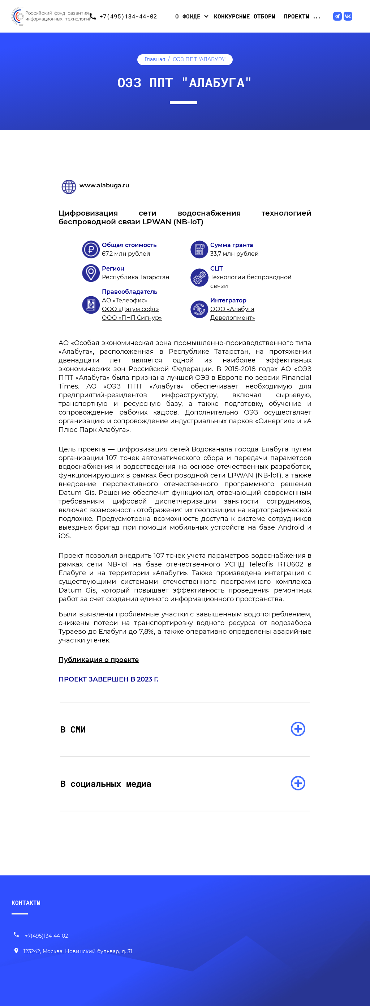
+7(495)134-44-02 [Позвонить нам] (40, 936)
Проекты (296, 16)
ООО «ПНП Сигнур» (132, 317)
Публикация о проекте (99, 660)
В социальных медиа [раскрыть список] (105, 783)
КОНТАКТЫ (26, 902)
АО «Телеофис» (125, 300)
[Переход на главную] (48, 16)
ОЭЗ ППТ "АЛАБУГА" (199, 59)
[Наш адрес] (72, 951)
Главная (155, 59)
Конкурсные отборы (244, 16)
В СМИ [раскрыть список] (73, 729)
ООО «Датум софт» (130, 309)
